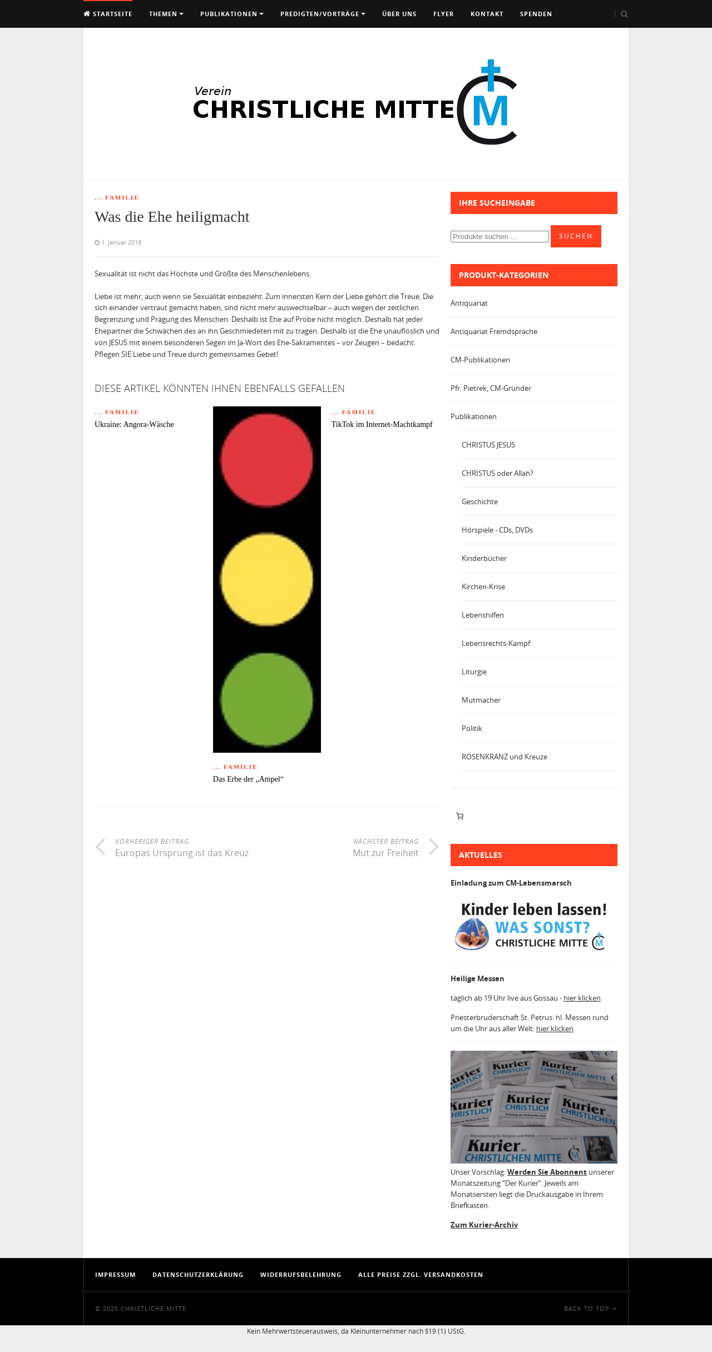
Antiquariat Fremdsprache (494, 331)
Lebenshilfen (483, 615)
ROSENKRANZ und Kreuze (504, 757)
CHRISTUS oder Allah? (497, 473)
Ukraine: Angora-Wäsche (134, 424)
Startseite (107, 13)
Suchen (576, 236)
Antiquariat (469, 303)
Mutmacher (481, 700)
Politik (472, 728)
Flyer (443, 13)
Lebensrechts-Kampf (496, 643)
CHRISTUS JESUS (488, 445)
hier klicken (582, 998)
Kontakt (487, 13)
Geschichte (480, 501)
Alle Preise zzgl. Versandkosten (420, 1274)
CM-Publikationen (480, 360)
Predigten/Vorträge (319, 13)
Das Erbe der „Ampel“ (248, 779)
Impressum (115, 1274)
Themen (163, 13)
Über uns (399, 13)
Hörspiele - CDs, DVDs (497, 530)
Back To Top (590, 1308)
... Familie (117, 197)
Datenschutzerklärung (198, 1274)
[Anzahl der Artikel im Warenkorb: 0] (460, 816)
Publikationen (229, 13)
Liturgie (474, 672)
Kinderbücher (484, 558)
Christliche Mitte (153, 1308)
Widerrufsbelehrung (301, 1274)
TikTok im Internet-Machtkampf (382, 424)
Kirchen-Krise (483, 586)
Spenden (536, 13)
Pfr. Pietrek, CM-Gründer (491, 388)
